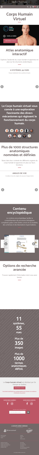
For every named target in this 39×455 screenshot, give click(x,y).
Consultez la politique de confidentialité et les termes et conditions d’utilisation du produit (19, 392)
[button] (37, 86)
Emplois (2, 437)
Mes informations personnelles (24, 447)
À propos (21, 435)
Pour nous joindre (3, 435)
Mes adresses (22, 446)
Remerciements (22, 439)
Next (33, 243)
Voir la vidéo (9, 36)
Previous (5, 243)
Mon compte (22, 442)
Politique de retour (3, 447)
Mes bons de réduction (23, 448)
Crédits (21, 437)
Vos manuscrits (3, 436)
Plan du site (22, 436)
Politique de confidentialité (5, 443)
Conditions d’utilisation (4, 442)
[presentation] (19, 417)
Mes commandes (22, 443)
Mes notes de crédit (23, 445)
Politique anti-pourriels (4, 446)
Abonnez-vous (10, 41)
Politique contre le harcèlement (5, 445)
